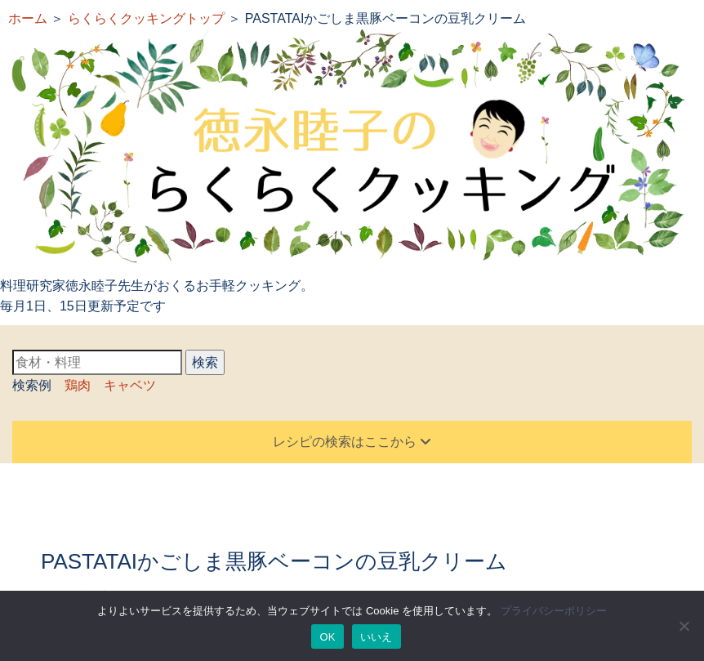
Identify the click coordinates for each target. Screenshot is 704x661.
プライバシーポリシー (554, 611)
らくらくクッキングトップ (146, 18)
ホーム (27, 18)
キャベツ (130, 385)
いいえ (376, 637)
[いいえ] (683, 626)
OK (327, 637)
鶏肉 (78, 385)
